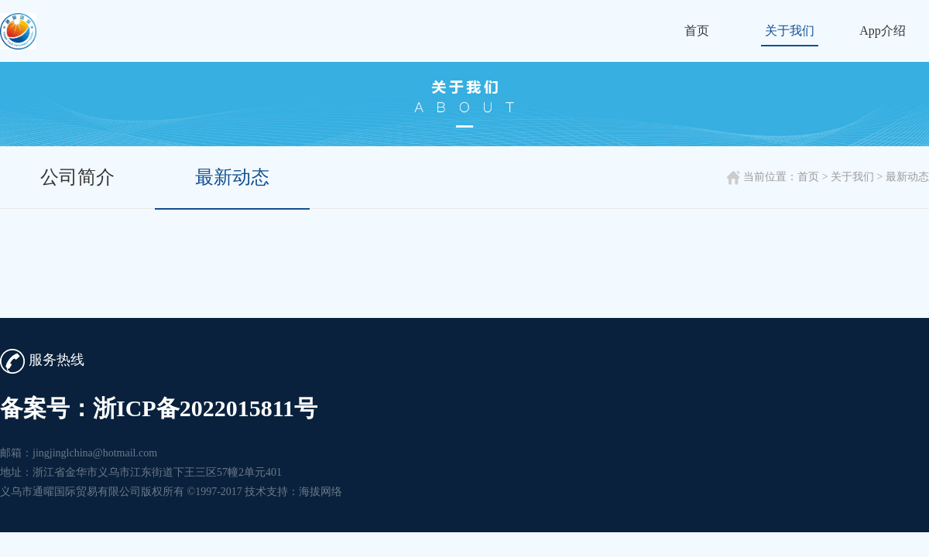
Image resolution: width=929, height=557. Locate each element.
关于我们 (789, 30)
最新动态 (232, 177)
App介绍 (882, 30)
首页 (696, 30)
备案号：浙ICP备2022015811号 (158, 408)
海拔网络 (320, 491)
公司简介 (77, 177)
